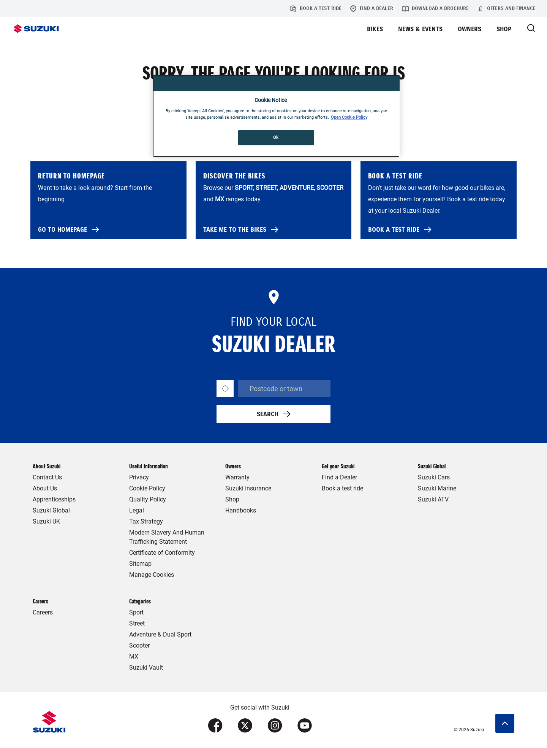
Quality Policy (147, 499)
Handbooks (240, 510)
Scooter (139, 645)
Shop (232, 499)
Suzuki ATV (433, 499)
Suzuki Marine (437, 488)
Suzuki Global (51, 510)
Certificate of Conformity (162, 552)
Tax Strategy (146, 521)
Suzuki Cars (434, 477)
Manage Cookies (151, 574)
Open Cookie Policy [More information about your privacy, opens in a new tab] (349, 117)
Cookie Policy (147, 488)
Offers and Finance (506, 8)
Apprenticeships (54, 499)
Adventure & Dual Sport (160, 634)
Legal (136, 510)
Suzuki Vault (146, 667)
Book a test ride (315, 8)
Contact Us (47, 477)
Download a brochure (435, 8)
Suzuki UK (46, 521)
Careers (43, 612)
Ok (276, 137)
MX (133, 656)
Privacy (139, 477)
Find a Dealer (371, 8)
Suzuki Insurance (248, 488)
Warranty (237, 477)
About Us (45, 488)
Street (137, 623)
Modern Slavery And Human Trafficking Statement (166, 537)
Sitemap (140, 563)
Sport (136, 612)
